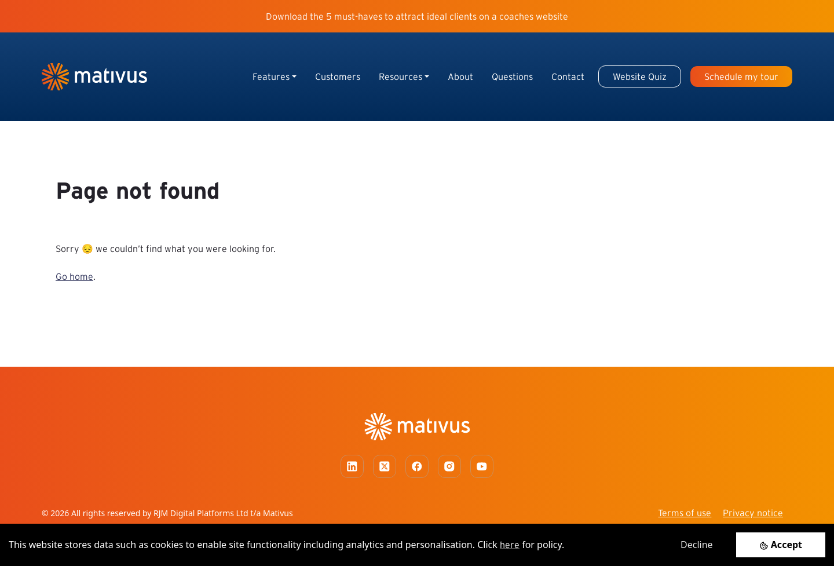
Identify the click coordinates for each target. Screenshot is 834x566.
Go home (74, 276)
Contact (567, 76)
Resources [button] (400, 76)
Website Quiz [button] (640, 76)
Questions (512, 76)
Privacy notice (753, 512)
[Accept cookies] (780, 544)
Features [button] (271, 76)
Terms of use (684, 512)
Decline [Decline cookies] (697, 544)
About (460, 76)
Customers (337, 76)
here (510, 544)
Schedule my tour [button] (741, 76)
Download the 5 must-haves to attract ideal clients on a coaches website (417, 16)
